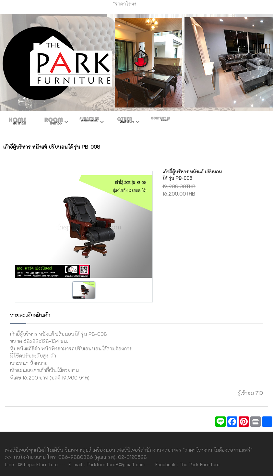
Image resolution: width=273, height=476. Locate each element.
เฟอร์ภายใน (89, 122)
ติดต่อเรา (160, 122)
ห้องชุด (53, 122)
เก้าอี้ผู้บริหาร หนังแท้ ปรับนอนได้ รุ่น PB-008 (192, 174)
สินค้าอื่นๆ (125, 122)
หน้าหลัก (18, 122)
